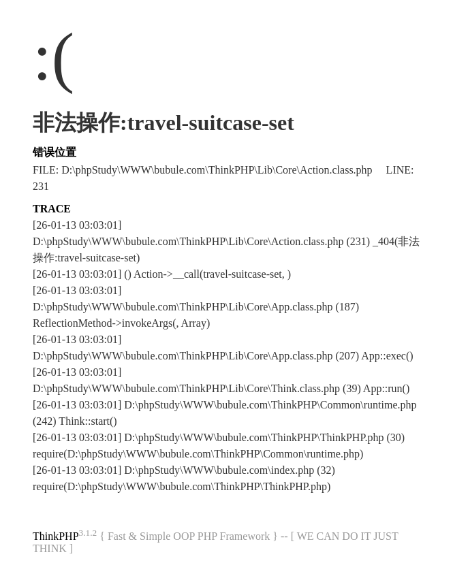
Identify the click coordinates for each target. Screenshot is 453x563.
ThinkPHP (56, 536)
